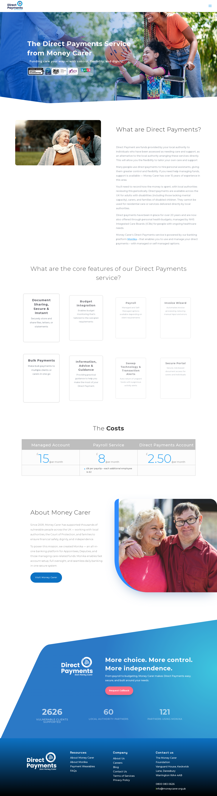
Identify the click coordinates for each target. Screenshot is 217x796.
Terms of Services (124, 775)
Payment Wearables (82, 766)
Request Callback (119, 700)
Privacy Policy (121, 780)
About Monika (79, 762)
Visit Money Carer (46, 577)
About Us (119, 758)
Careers (117, 762)
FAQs (73, 770)
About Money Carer (82, 757)
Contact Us (120, 771)
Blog (116, 767)
